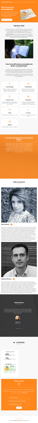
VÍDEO (20, 2)
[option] (19, 316)
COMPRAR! (6, 19)
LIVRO (17, 2)
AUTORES (23, 2)
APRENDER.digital (7, 2)
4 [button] (20, 328)
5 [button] (21, 328)
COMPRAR (33, 2)
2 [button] (17, 328)
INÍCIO (15, 2)
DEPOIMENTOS (28, 2)
